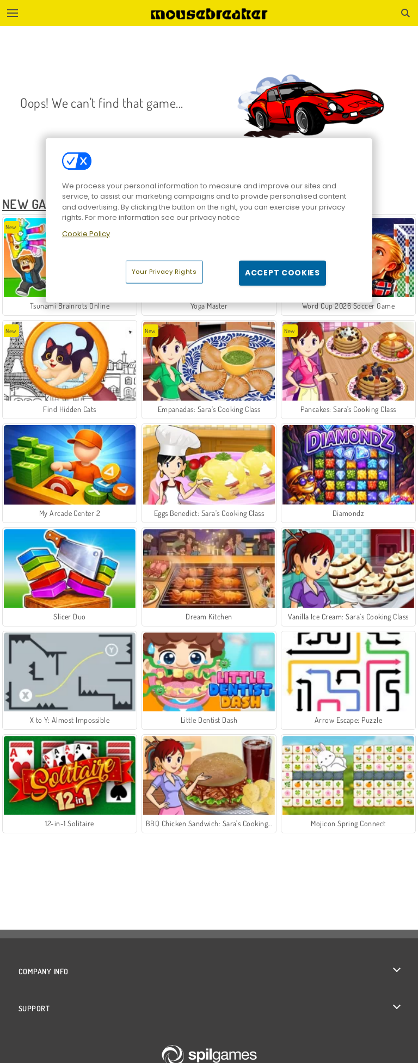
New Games (35, 203)
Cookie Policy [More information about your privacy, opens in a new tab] (86, 234)
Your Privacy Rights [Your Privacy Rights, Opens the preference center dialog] (164, 271)
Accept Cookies (282, 272)
